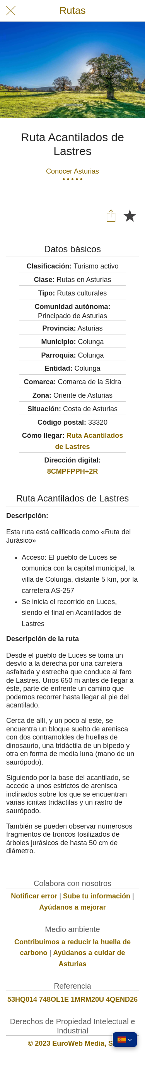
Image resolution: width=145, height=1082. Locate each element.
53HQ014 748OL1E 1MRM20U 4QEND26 (72, 999)
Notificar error (34, 896)
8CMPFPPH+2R (72, 471)
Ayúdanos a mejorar (72, 907)
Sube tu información (96, 896)
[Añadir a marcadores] (129, 215)
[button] (125, 1039)
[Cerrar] (10, 10)
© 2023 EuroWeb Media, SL (72, 1043)
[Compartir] (111, 215)
